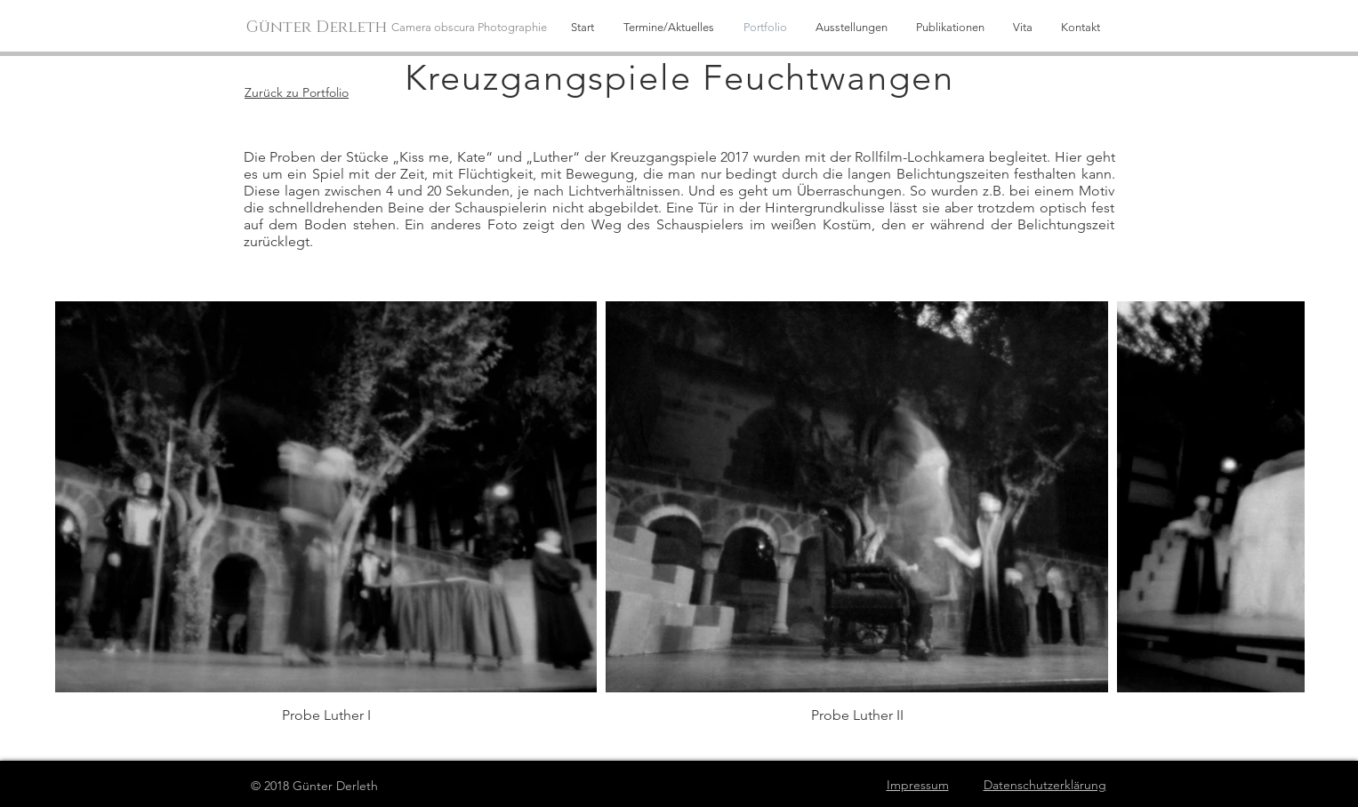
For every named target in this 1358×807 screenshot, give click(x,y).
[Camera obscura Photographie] (474, 27)
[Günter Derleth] (318, 28)
